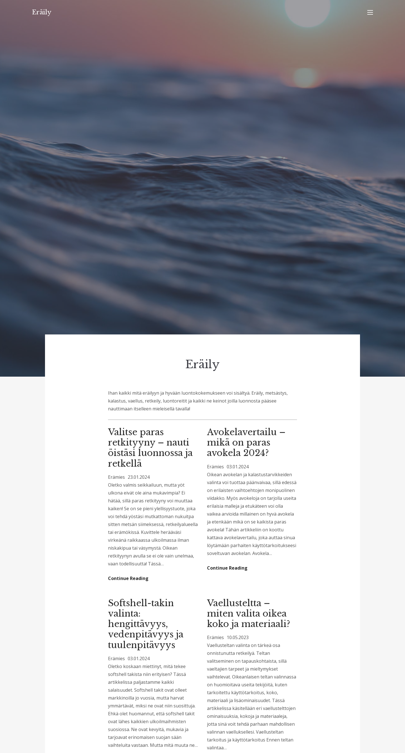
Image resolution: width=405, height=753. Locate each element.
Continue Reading (128, 578)
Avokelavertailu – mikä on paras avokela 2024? (246, 442)
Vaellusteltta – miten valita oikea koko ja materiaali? (248, 613)
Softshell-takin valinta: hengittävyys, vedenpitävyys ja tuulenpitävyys (145, 624)
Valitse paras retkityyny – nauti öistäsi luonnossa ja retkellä (150, 448)
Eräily (41, 12)
